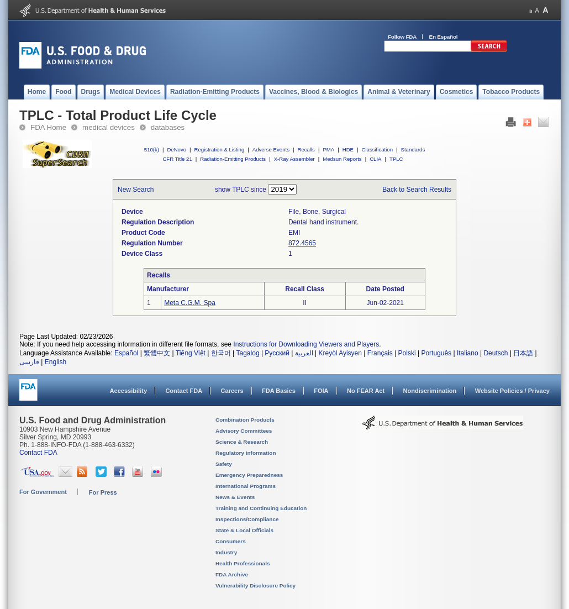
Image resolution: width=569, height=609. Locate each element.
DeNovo (176, 149)
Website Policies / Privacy (512, 390)
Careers (232, 390)
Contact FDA (183, 390)
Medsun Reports (342, 159)
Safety (223, 464)
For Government (43, 492)
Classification (377, 149)
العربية (304, 353)
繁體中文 (157, 353)
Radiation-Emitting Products (233, 159)
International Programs (245, 486)
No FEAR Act (365, 390)
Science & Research (241, 442)
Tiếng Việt (191, 353)
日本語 (523, 353)
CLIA (375, 159)
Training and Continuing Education (261, 508)
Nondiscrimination (430, 390)
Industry (226, 552)
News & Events (235, 497)
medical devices (108, 127)
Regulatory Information (245, 453)
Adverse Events (270, 149)
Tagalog (248, 353)
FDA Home (48, 127)
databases (168, 127)
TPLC (396, 159)
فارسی (29, 362)
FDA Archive (231, 574)
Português (436, 353)
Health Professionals (242, 563)
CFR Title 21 (177, 159)
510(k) (151, 149)
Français (380, 353)
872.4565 (302, 243)
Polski (407, 353)
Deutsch (495, 353)
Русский (277, 353)
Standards (413, 149)
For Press (103, 492)
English (55, 362)
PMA (328, 149)
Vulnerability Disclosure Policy (255, 585)
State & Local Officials (244, 530)
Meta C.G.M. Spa (189, 303)
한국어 (221, 353)
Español (126, 353)
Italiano (467, 353)
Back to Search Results (416, 189)
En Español (443, 37)
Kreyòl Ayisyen (340, 353)
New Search (136, 189)
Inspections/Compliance (247, 519)
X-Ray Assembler (294, 159)
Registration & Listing (219, 149)
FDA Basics (279, 390)
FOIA (321, 390)
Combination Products (245, 420)
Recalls (305, 149)
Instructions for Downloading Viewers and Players (306, 344)
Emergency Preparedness (249, 475)
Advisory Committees (243, 431)
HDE (348, 149)
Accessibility (128, 390)
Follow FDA (402, 37)
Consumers (230, 541)
